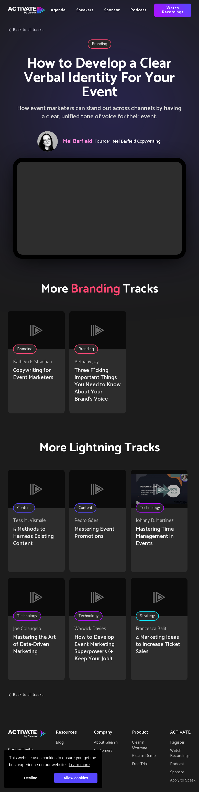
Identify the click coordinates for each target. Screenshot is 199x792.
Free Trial (140, 763)
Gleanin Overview (140, 745)
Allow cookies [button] (75, 778)
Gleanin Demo (144, 755)
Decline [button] (30, 778)
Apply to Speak (182, 780)
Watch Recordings (172, 10)
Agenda (58, 10)
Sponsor (112, 10)
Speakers (84, 10)
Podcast (138, 10)
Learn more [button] (79, 765)
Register (177, 742)
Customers (103, 750)
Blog (60, 742)
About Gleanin (106, 742)
